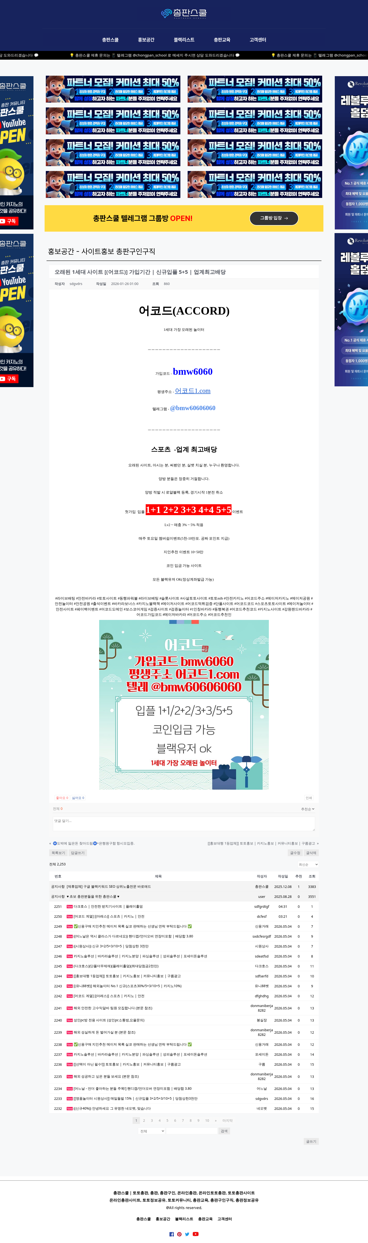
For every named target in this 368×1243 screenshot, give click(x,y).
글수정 (295, 852)
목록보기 (58, 852)
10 (207, 1120)
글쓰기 (311, 1141)
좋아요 (62, 798)
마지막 (228, 1120)
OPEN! (182, 218)
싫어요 (78, 798)
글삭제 (311, 852)
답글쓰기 (78, 852)
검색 (224, 1131)
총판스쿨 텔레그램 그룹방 (131, 218)
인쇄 (309, 798)
